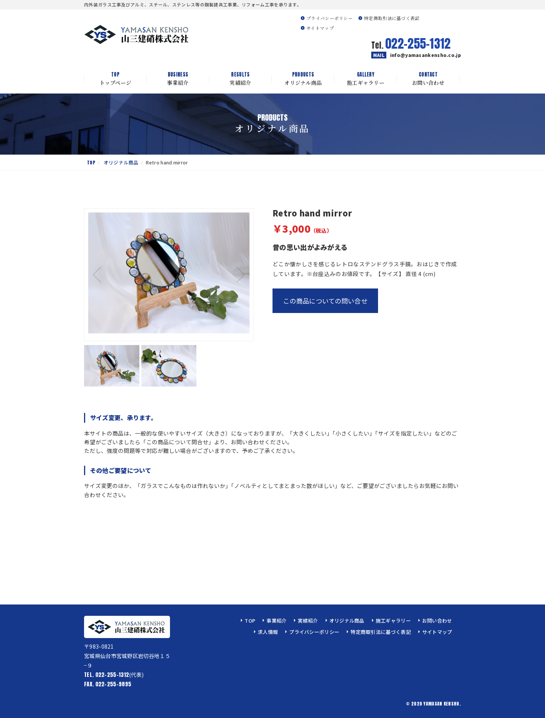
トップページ (115, 79)
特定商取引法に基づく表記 (392, 18)
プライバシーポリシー (329, 18)
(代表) (114, 674)
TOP (91, 162)
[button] (241, 275)
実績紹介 (240, 79)
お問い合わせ (428, 79)
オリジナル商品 (303, 79)
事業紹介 (178, 79)
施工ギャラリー (365, 79)
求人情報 (268, 631)
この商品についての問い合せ (325, 300)
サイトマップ (320, 28)
